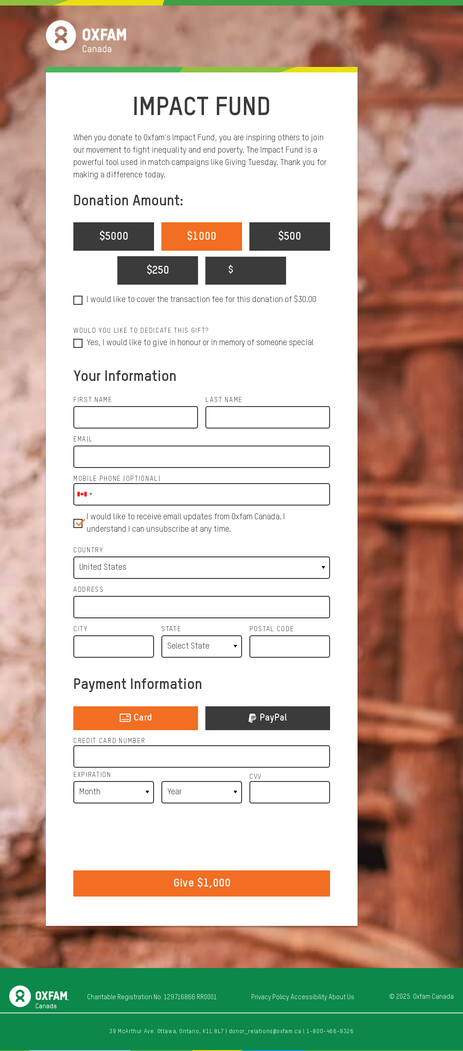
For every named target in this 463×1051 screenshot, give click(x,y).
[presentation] (201, 838)
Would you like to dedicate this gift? (141, 331)
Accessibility (309, 997)
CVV (255, 777)
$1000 (201, 236)
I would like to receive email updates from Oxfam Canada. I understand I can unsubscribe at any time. (186, 523)
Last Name (224, 400)
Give (202, 883)
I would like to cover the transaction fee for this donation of (201, 300)
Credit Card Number (109, 741)
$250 (158, 270)
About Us (341, 997)
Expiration (92, 775)
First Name (92, 400)
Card (136, 719)
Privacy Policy (270, 997)
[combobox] (84, 494)
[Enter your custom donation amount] (245, 271)
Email (83, 439)
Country (88, 550)
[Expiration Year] (201, 792)
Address (88, 590)
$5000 (113, 236)
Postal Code (271, 629)
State (171, 629)
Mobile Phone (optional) (117, 479)
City (80, 629)
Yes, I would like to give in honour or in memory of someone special (200, 343)
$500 (289, 236)
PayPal (267, 719)
